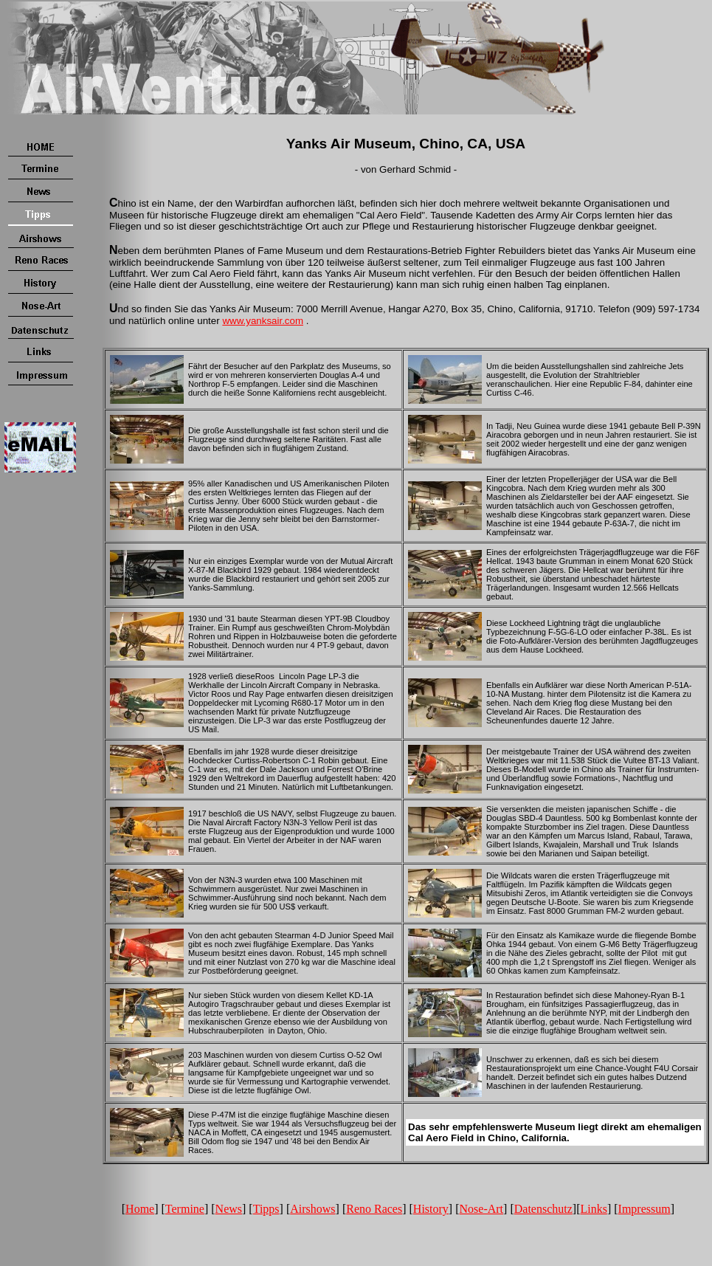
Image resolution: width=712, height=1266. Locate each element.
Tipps (266, 1209)
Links (593, 1209)
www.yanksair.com (262, 320)
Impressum (644, 1209)
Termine (184, 1209)
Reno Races (374, 1209)
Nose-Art (482, 1209)
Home (139, 1209)
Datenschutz (543, 1209)
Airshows (312, 1209)
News (228, 1209)
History (431, 1209)
